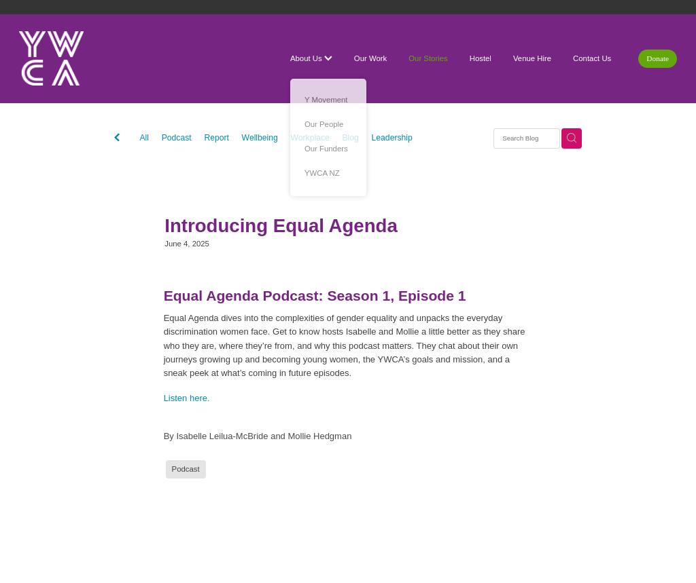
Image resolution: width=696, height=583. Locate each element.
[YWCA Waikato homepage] (85, 58)
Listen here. (187, 398)
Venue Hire (532, 58)
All (144, 138)
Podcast (177, 138)
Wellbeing (260, 138)
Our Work (370, 58)
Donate (657, 58)
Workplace (310, 138)
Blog (351, 138)
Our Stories (427, 58)
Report (216, 138)
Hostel (480, 58)
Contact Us (592, 58)
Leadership (392, 138)
